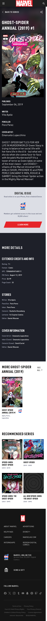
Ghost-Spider (29, 462)
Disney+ (26, 532)
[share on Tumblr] (18, 593)
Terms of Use (16, 606)
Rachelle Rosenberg (17, 311)
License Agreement (35, 612)
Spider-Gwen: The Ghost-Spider (9, 497)
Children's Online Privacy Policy (14, 612)
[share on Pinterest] (32, 593)
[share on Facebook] (5, 594)
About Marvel (10, 526)
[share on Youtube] (23, 593)
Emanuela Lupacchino (13, 135)
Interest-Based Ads (16, 615)
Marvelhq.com (29, 537)
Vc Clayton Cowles (16, 315)
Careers (8, 537)
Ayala (3, 416)
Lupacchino (5, 418)
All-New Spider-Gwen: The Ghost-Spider (32, 497)
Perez (8, 416)
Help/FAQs (8, 532)
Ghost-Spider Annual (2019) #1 (9, 411)
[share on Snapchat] (27, 593)
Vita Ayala (7, 114)
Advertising (28, 526)
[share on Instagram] (14, 593)
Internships (9, 543)
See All (40, 368)
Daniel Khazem (13, 318)
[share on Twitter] (9, 593)
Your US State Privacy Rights (14, 609)
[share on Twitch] (36, 593)
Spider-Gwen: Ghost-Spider (7, 463)
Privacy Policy (28, 606)
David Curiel (19, 343)
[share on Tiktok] (40, 593)
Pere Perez (7, 124)
